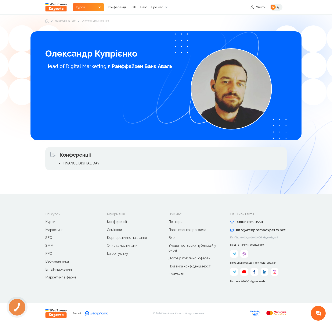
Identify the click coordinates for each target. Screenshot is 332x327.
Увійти (258, 7)
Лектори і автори (65, 20)
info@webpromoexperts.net (258, 230)
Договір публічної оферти (189, 258)
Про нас (157, 7)
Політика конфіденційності (190, 266)
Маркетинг (54, 230)
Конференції (117, 7)
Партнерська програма (187, 230)
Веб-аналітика (57, 261)
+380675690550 (246, 222)
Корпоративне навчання (127, 238)
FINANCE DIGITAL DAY (81, 163)
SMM (49, 246)
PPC (48, 254)
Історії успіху (117, 254)
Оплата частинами (122, 246)
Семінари (114, 230)
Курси (50, 222)
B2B (133, 7)
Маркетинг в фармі (60, 277)
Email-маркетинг (58, 269)
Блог (143, 7)
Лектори (176, 222)
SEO (48, 238)
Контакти (176, 274)
